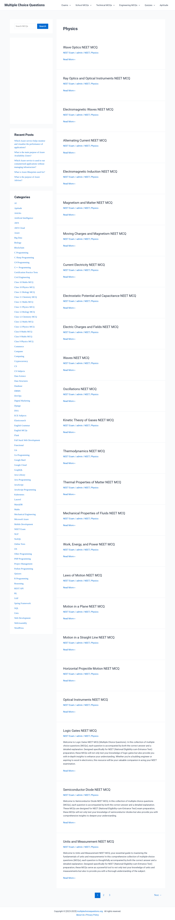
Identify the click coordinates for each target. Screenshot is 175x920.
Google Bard (20, 460)
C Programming (21, 252)
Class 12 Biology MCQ (24, 312)
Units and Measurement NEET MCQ (88, 839)
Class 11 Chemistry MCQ (25, 297)
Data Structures (21, 381)
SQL (16, 608)
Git (15, 450)
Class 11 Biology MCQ (24, 292)
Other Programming (23, 554)
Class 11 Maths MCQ (23, 302)
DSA (16, 410)
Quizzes (150, 5)
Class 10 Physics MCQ (24, 287)
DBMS (17, 391)
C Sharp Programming (24, 257)
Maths (17, 509)
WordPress (19, 628)
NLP (16, 534)
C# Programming (22, 262)
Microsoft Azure (21, 519)
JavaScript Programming (25, 489)
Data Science (20, 376)
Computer (18, 351)
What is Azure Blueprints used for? (29, 172)
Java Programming (22, 480)
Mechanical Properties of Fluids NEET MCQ (94, 512)
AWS (16, 223)
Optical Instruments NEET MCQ (85, 697)
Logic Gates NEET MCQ (80, 728)
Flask (16, 435)
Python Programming (23, 568)
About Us (80, 912)
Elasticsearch (20, 420)
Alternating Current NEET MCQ (85, 140)
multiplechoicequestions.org (90, 909)
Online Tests (19, 544)
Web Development (22, 618)
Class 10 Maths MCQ (23, 282)
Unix (16, 613)
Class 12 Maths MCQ (23, 321)
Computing (19, 356)
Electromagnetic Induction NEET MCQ (90, 171)
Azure (17, 233)
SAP (16, 598)
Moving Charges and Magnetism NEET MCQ (94, 233)
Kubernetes (19, 494)
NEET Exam (20, 529)
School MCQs (85, 5)
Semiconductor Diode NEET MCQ (86, 787)
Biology (17, 242)
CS (15, 366)
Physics (94, 52)
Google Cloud (20, 465)
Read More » (69, 59)
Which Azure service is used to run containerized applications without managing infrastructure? (29, 163)
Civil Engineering (22, 277)
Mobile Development (23, 524)
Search (42, 26)
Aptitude (164, 5)
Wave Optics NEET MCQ (80, 47)
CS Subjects (19, 371)
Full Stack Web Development (27, 440)
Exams (68, 5)
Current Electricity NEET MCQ (84, 264)
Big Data (18, 238)
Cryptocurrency (21, 361)
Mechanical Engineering (25, 514)
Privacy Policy (92, 912)
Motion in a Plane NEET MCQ (84, 604)
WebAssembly (20, 623)
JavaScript (19, 485)
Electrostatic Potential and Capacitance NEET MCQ (99, 295)
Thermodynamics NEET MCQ (84, 450)
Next (158, 892)
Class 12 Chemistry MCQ (25, 317)
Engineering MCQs (130, 5)
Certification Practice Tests (26, 272)
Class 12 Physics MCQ (24, 327)
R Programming (21, 578)
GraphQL (18, 470)
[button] (71, 5)
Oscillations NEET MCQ (79, 388)
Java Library (19, 475)
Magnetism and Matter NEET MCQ (87, 202)
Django (17, 406)
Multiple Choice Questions (25, 5)
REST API (19, 588)
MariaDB (18, 504)
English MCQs (21, 430)
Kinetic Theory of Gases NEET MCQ (88, 419)
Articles (17, 213)
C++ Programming (22, 267)
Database (18, 386)
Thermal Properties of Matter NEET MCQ (92, 481)
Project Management (23, 564)
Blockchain (19, 247)
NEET (87, 52)
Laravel (17, 499)
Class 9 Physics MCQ (24, 341)
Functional (19, 445)
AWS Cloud (19, 228)
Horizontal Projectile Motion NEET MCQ (91, 666)
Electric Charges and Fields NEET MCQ (90, 326)
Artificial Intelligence (23, 218)
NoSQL (17, 539)
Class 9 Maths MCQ (23, 336)
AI (15, 203)
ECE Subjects (20, 415)
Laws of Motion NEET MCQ (82, 574)
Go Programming (22, 455)
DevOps (18, 396)
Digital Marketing (22, 401)
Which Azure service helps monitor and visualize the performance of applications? (30, 144)
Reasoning (19, 583)
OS (15, 549)
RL (15, 593)
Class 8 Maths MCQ (23, 331)
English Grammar (22, 425)
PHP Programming (22, 559)
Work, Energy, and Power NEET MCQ (89, 543)
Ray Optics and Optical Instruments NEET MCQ (96, 78)
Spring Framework (22, 603)
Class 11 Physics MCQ (24, 307)
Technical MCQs (106, 5)
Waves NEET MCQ (76, 357)
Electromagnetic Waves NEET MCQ (88, 109)
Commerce (19, 346)
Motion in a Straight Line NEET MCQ (88, 635)
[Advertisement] (31, 81)
